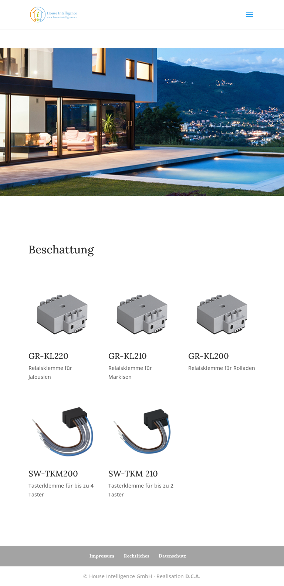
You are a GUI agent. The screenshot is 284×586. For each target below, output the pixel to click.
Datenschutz (172, 556)
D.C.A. (192, 576)
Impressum (101, 556)
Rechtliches (136, 556)
